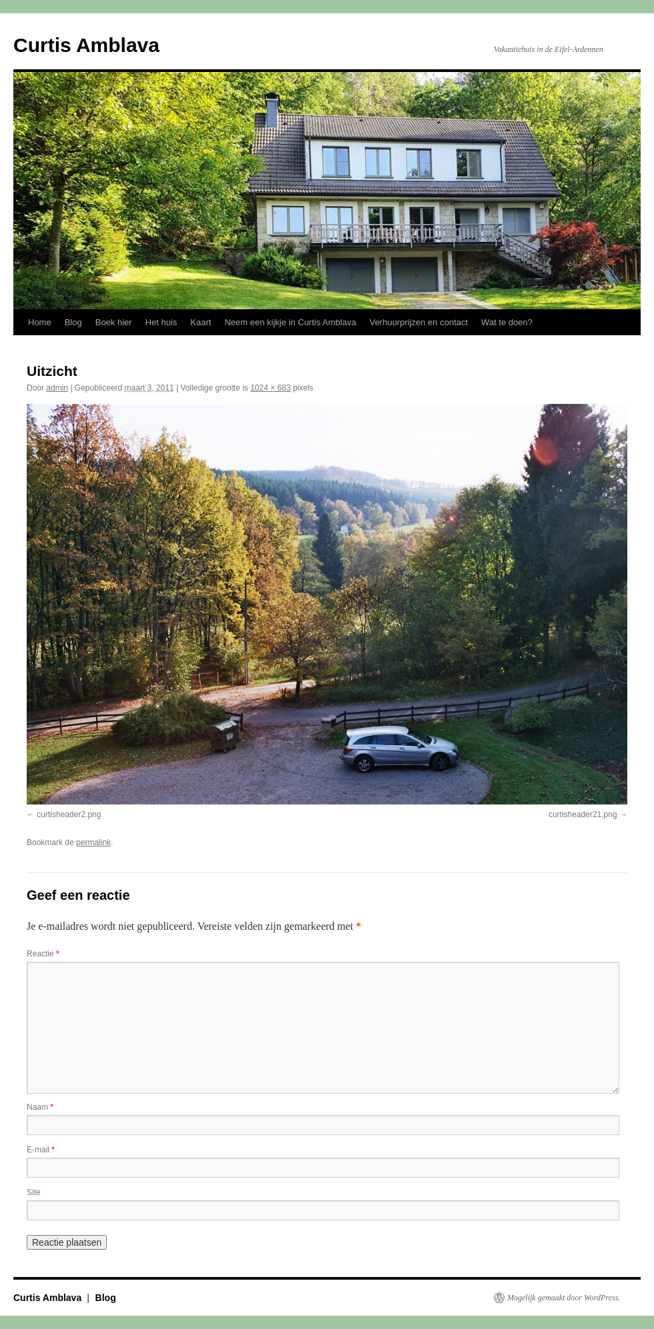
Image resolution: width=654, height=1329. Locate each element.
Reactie (43, 953)
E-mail (41, 1149)
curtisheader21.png (583, 814)
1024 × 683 (270, 388)
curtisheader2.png (69, 814)
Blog (73, 322)
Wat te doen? (507, 322)
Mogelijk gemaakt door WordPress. (563, 1297)
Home (39, 322)
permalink (93, 842)
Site (34, 1192)
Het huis (161, 322)
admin (57, 388)
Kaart (200, 322)
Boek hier (113, 322)
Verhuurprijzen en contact (419, 322)
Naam (40, 1107)
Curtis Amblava (86, 45)
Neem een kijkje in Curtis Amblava (290, 322)
